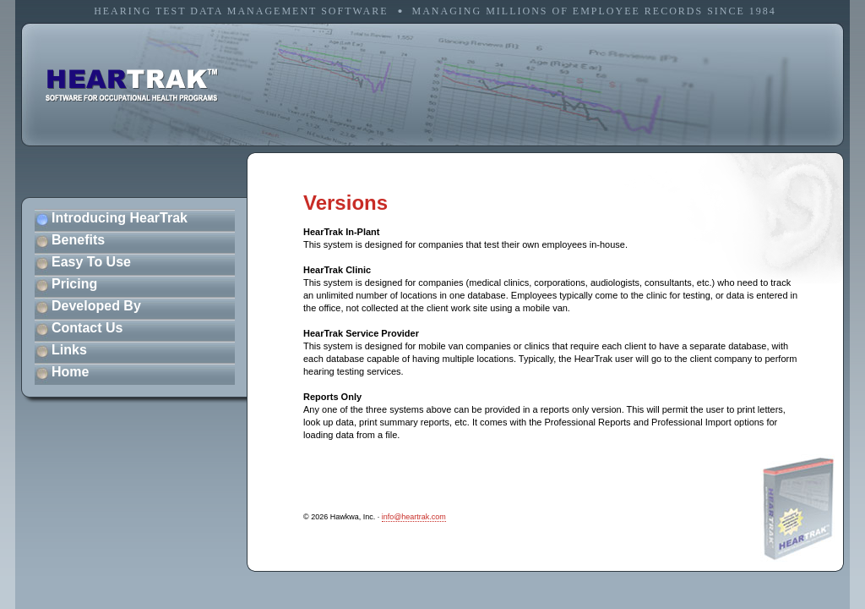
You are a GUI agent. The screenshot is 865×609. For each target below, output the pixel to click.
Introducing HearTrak (120, 218)
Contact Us (87, 328)
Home (70, 372)
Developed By (96, 306)
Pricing (74, 284)
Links (69, 350)
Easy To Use (91, 262)
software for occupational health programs (132, 85)
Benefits (78, 240)
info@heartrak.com (414, 517)
